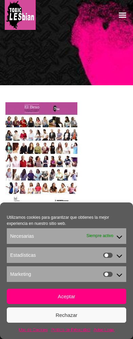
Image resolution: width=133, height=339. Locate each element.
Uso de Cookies (33, 329)
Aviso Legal (103, 329)
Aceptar (66, 296)
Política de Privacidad (70, 329)
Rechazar (66, 315)
